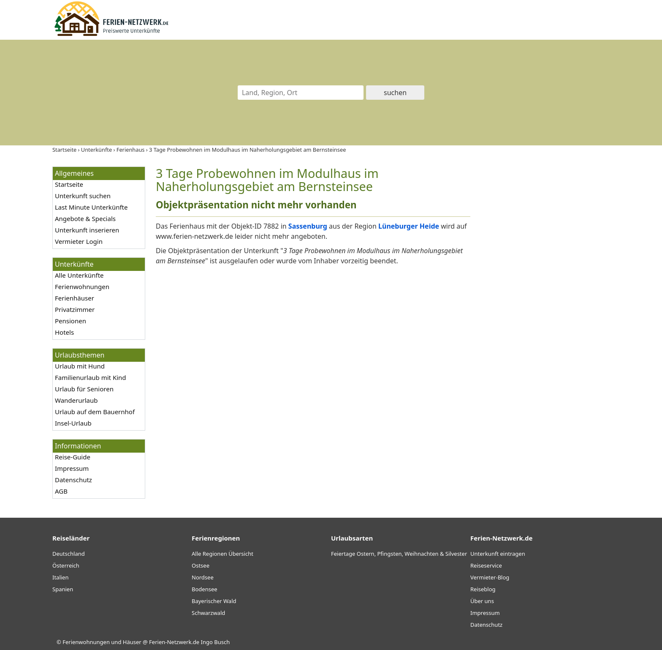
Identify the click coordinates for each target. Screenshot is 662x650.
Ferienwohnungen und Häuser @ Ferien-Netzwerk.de (130, 642)
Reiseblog (483, 589)
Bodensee (204, 589)
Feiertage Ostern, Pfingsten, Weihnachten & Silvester (399, 553)
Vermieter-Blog (489, 577)
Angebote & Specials (85, 218)
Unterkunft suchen (83, 195)
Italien (60, 577)
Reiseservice (486, 565)
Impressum (72, 468)
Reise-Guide (72, 457)
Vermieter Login (79, 241)
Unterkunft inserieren (87, 230)
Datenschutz (73, 479)
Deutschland (68, 553)
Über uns (482, 601)
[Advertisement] (545, 293)
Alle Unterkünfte (79, 275)
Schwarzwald (208, 613)
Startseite (69, 184)
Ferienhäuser (74, 298)
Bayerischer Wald (214, 601)
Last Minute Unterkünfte (91, 207)
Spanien (62, 589)
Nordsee (203, 577)
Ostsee (200, 565)
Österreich (65, 565)
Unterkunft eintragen (497, 553)
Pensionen (70, 321)
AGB (61, 491)
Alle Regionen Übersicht (222, 553)
